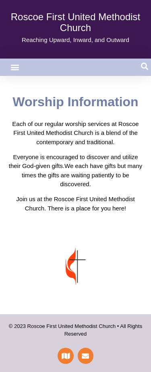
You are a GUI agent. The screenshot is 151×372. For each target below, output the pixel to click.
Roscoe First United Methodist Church (75, 22)
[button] (14, 67)
